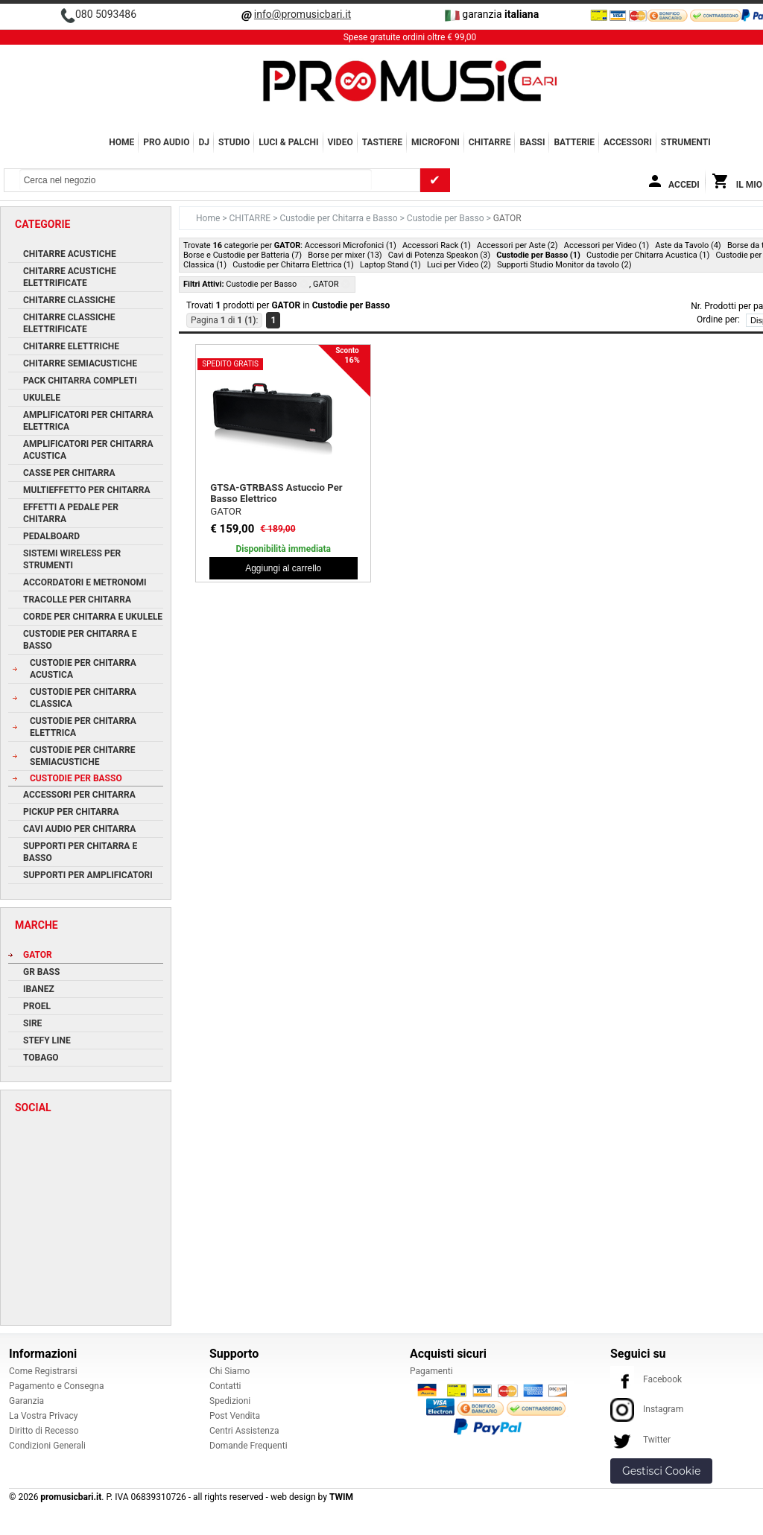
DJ (203, 142)
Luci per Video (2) (459, 265)
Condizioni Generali (47, 1445)
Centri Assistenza (244, 1431)
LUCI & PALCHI (288, 142)
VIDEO (340, 142)
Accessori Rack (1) (436, 245)
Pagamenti (431, 1371)
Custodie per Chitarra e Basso (339, 218)
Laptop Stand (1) (390, 265)
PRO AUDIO (166, 142)
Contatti (225, 1386)
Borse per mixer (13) (345, 255)
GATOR (225, 511)
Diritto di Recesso (44, 1431)
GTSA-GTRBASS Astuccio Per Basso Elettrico (276, 493)
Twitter (640, 1439)
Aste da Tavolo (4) (688, 245)
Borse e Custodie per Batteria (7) (242, 255)
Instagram (646, 1409)
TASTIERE (382, 142)
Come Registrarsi (43, 1371)
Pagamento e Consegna (56, 1386)
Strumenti (686, 142)
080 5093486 (105, 14)
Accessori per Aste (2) (517, 245)
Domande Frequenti (248, 1445)
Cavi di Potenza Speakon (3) (439, 255)
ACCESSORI (628, 142)
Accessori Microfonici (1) (350, 245)
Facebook (646, 1379)
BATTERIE (574, 142)
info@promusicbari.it (302, 14)
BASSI (532, 142)
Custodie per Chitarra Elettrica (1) (293, 265)
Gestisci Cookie (661, 1471)
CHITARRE (490, 142)
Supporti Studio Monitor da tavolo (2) (564, 265)
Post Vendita (234, 1416)
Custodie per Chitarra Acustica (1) (647, 255)
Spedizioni (229, 1401)
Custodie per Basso (447, 218)
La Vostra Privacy (43, 1416)
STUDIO (234, 142)
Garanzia (26, 1401)
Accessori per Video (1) (606, 245)
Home (121, 142)
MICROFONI (435, 142)
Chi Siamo (229, 1371)
